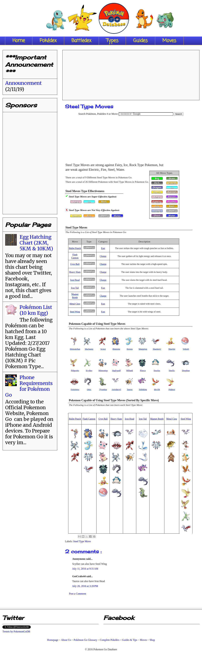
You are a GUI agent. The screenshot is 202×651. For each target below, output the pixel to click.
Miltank (129, 370)
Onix (89, 389)
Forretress (75, 389)
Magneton (143, 349)
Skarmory (157, 349)
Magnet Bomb (156, 418)
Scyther (89, 370)
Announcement (23, 83)
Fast (103, 248)
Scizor (103, 349)
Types (112, 41)
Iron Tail (75, 288)
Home (18, 41)
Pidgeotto (75, 370)
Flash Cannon (89, 418)
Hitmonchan (75, 349)
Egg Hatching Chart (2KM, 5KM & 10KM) (36, 243)
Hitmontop (103, 370)
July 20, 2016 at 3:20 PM (85, 586)
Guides (140, 41)
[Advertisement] (131, 74)
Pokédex (48, 41)
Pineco (143, 370)
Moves (169, 41)
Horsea (130, 349)
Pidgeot (172, 389)
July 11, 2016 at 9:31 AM (85, 568)
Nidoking (143, 389)
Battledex (81, 41)
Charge (103, 256)
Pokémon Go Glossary (85, 640)
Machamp (89, 349)
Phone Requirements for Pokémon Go (29, 386)
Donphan (186, 370)
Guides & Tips (129, 640)
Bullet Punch (75, 248)
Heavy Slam (74, 272)
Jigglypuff (116, 370)
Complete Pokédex (109, 640)
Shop (152, 640)
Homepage (52, 640)
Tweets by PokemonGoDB (16, 631)
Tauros (129, 389)
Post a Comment (77, 593)
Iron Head (75, 280)
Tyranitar (103, 389)
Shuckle (171, 349)
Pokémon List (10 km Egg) (36, 310)
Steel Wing (75, 311)
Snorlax (157, 370)
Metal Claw (74, 303)
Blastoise (116, 349)
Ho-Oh (157, 389)
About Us (66, 640)
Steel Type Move (82, 541)
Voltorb (186, 349)
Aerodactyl (116, 389)
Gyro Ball (75, 264)
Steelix (172, 370)
